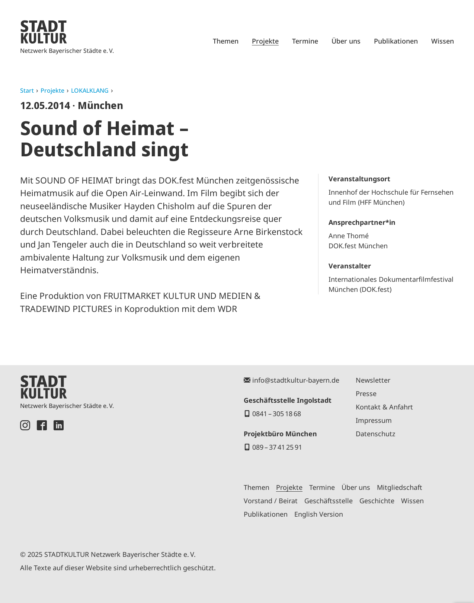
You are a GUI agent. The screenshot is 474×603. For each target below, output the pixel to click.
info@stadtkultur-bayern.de (295, 380)
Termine (305, 40)
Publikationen (396, 40)
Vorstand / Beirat (271, 500)
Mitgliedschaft (399, 487)
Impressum (374, 420)
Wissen (442, 40)
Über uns (346, 40)
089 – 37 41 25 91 (277, 447)
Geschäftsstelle (328, 500)
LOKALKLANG (90, 90)
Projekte (265, 40)
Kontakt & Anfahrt (384, 406)
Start (27, 90)
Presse (366, 393)
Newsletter (373, 380)
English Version (318, 514)
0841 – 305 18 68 (276, 413)
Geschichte (376, 500)
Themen (225, 40)
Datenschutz (375, 433)
